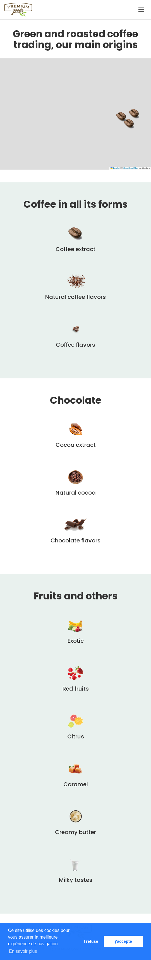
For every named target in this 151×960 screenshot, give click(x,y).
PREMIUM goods (18, 9)
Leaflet (115, 168)
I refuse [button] (91, 941)
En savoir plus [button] (23, 951)
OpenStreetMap (130, 168)
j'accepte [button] (123, 941)
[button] (134, 113)
